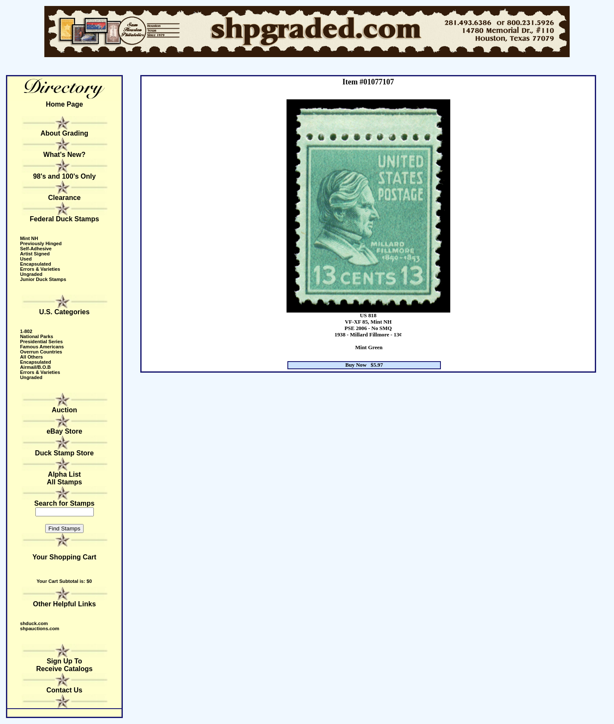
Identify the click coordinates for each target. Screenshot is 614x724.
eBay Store (64, 431)
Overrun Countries (41, 351)
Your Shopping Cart (64, 557)
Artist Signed (35, 253)
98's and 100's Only (64, 176)
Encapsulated (35, 263)
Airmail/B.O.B (35, 367)
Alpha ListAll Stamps (64, 478)
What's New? (64, 154)
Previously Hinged (41, 243)
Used (26, 258)
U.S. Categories (64, 312)
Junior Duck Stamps (43, 279)
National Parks (36, 336)
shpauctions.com (39, 628)
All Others (31, 356)
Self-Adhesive (36, 248)
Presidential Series (41, 341)
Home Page (64, 104)
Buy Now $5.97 (364, 365)
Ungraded (31, 274)
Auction (64, 410)
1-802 (26, 331)
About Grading (64, 133)
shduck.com (34, 623)
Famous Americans (42, 346)
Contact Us (64, 690)
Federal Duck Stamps (64, 219)
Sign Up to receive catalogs (64, 664)
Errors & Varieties (40, 269)
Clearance (64, 197)
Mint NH (29, 238)
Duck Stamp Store (64, 453)
